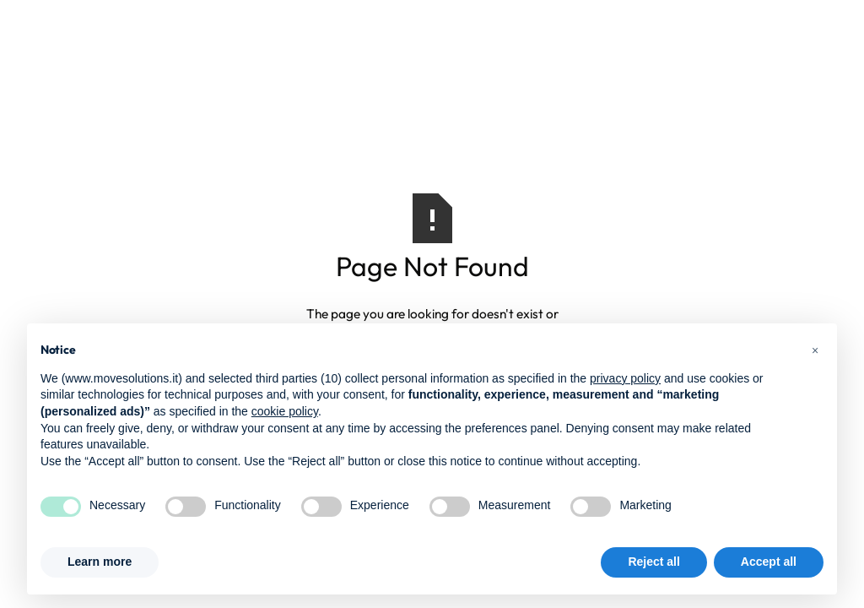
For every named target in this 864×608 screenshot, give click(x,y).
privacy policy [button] (625, 378)
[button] (815, 350)
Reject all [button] (653, 561)
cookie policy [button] (284, 411)
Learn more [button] (100, 561)
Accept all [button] (768, 561)
